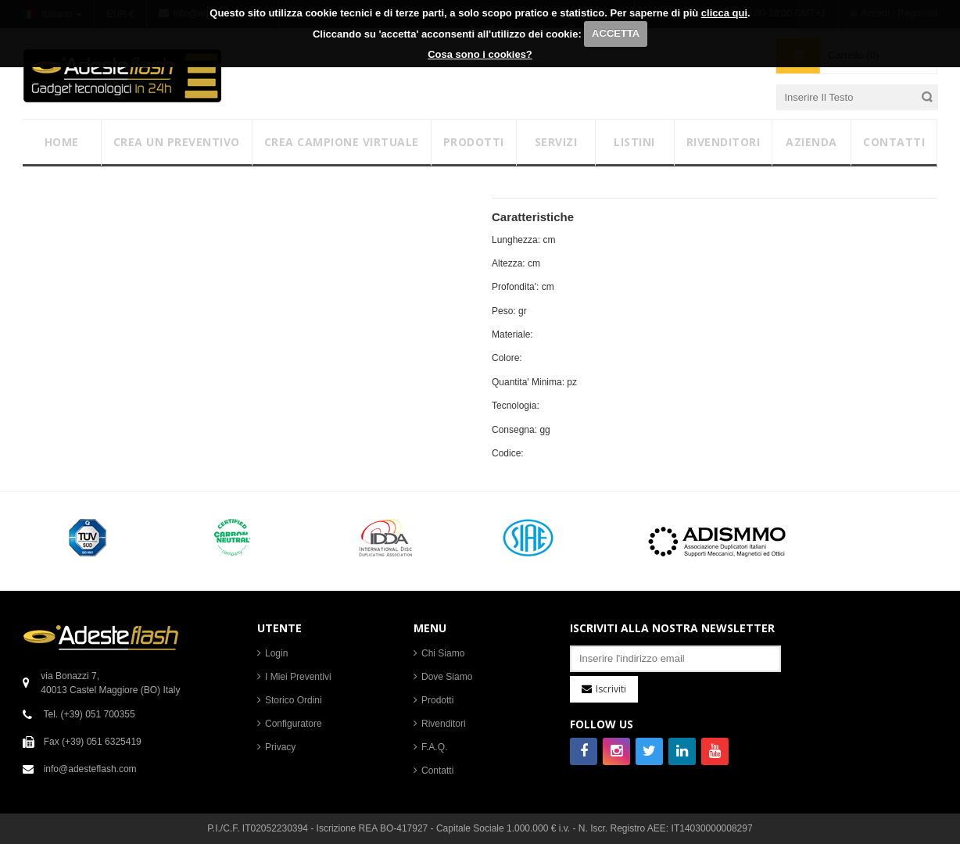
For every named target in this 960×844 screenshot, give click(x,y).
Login (276, 653)
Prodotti (437, 700)
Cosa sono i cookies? (480, 54)
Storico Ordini (293, 700)
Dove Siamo (446, 676)
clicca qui (724, 13)
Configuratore (293, 723)
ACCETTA (615, 33)
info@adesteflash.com (90, 769)
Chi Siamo (442, 653)
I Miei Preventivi (298, 676)
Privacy (280, 747)
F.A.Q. (434, 747)
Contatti (437, 770)
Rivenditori (443, 723)
